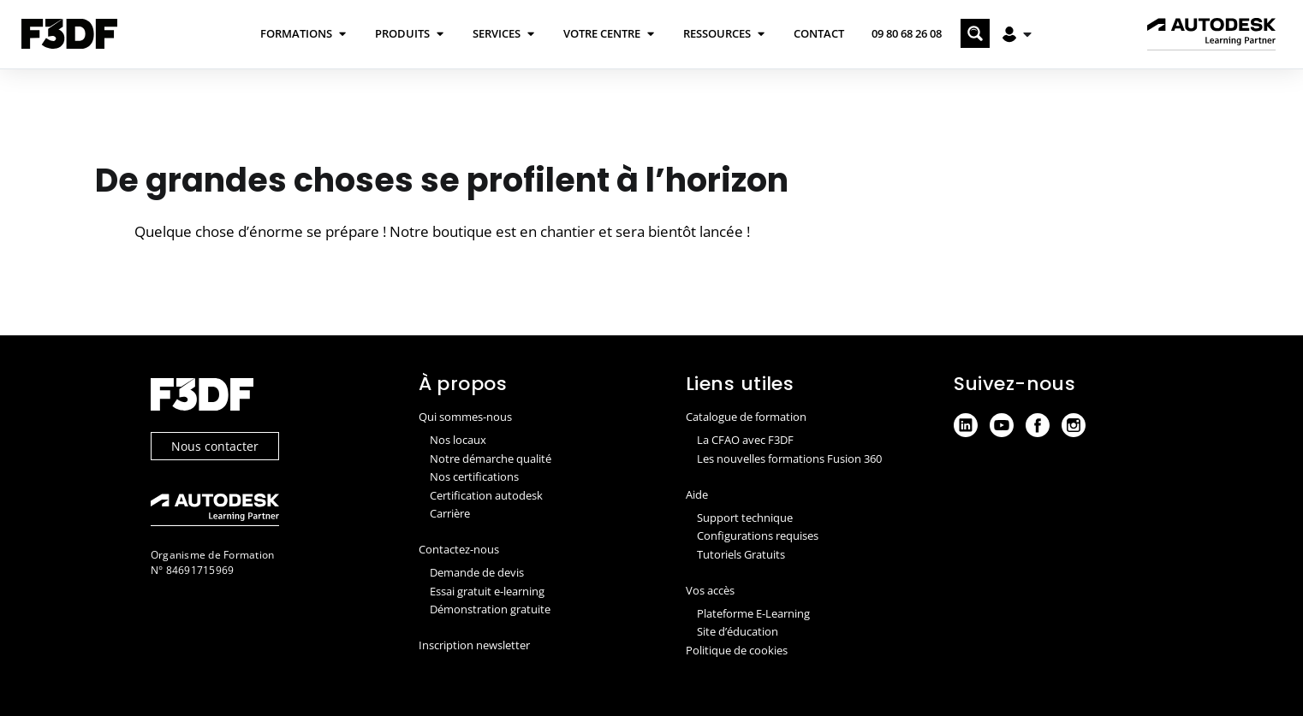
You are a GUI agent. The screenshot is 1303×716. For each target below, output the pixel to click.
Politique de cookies (737, 650)
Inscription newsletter (474, 645)
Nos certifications (474, 476)
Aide (697, 494)
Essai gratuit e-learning (487, 591)
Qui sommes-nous (465, 416)
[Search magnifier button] (975, 33)
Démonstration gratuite (490, 609)
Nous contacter (215, 446)
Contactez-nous (459, 549)
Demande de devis (477, 572)
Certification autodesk (486, 495)
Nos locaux (458, 439)
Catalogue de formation (746, 416)
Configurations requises (757, 535)
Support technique (745, 517)
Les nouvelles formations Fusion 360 (789, 458)
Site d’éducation (737, 631)
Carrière (450, 513)
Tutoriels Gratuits (741, 554)
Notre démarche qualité (490, 458)
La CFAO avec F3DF (745, 439)
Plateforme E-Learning (753, 613)
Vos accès (710, 590)
